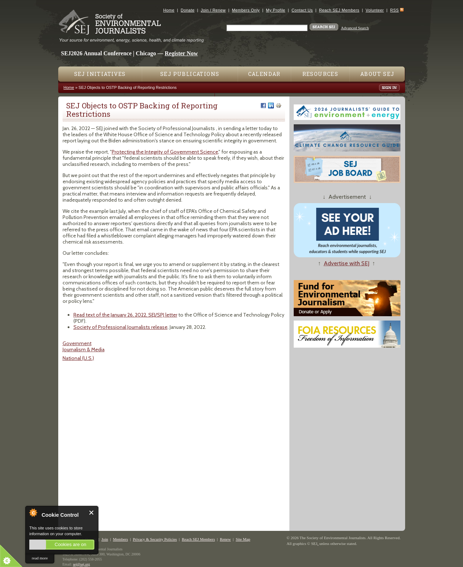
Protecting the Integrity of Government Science (165, 152)
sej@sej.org (81, 564)
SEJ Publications (189, 73)
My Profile (275, 10)
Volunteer (375, 10)
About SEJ (377, 73)
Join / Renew (213, 10)
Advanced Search (355, 28)
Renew (225, 539)
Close (91, 512)
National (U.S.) (78, 358)
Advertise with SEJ (346, 263)
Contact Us (302, 10)
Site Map (243, 539)
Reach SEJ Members (339, 10)
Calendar (264, 73)
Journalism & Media (84, 349)
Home (168, 10)
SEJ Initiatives (100, 73)
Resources (320, 73)
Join (104, 539)
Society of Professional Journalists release (120, 327)
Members (120, 539)
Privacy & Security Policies (155, 539)
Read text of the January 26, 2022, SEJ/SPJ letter (125, 315)
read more (40, 558)
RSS (394, 10)
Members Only (246, 10)
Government (77, 343)
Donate (188, 10)
